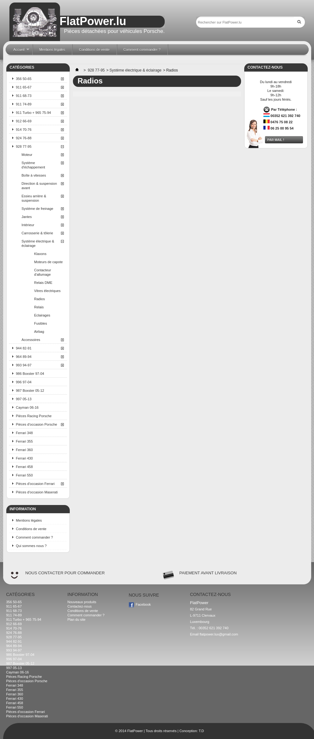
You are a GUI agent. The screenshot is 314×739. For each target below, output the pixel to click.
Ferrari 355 (24, 441)
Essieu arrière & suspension (34, 198)
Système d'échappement (33, 165)
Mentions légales (29, 520)
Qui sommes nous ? (31, 546)
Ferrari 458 (24, 467)
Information (23, 509)
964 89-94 (24, 357)
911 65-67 (24, 87)
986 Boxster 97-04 (30, 373)
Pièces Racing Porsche (34, 416)
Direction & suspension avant (39, 186)
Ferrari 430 (24, 458)
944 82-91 (24, 348)
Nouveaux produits (82, 602)
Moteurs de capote (48, 262)
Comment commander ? (34, 537)
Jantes (27, 217)
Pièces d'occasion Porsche (36, 424)
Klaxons (40, 254)
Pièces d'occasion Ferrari (35, 484)
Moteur (27, 155)
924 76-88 (24, 138)
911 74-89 (24, 104)
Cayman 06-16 (27, 407)
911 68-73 (24, 96)
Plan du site (76, 619)
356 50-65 (24, 79)
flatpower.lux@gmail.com (219, 634)
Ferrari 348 (24, 433)
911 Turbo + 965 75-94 (33, 112)
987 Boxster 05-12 (30, 390)
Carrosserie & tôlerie (37, 233)
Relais (39, 307)
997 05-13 (24, 399)
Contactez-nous (80, 606)
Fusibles (40, 323)
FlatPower (135, 731)
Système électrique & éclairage (38, 243)
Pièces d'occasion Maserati (37, 492)
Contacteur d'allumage (42, 272)
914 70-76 (24, 129)
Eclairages (42, 315)
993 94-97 (24, 365)
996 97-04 (24, 382)
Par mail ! (275, 139)
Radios (39, 299)
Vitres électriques (47, 291)
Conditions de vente (31, 529)
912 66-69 (24, 121)
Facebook (143, 604)
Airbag (39, 331)
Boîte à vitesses (34, 175)
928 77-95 (24, 146)
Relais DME (43, 282)
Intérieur (28, 225)
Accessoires (31, 340)
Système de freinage (37, 208)
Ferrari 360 (24, 450)
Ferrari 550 (24, 475)
